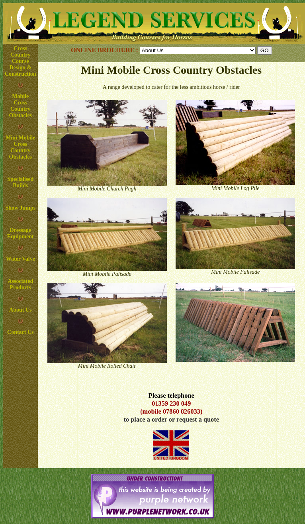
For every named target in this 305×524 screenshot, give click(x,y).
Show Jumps (20, 208)
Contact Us (20, 332)
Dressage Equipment (20, 233)
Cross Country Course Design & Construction (20, 61)
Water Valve (20, 259)
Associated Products (20, 284)
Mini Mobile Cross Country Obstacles (20, 147)
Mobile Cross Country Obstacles (20, 105)
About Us (20, 310)
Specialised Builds (20, 182)
